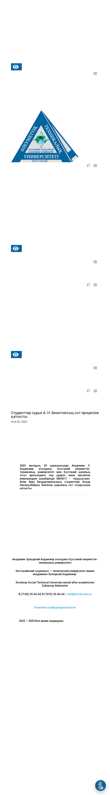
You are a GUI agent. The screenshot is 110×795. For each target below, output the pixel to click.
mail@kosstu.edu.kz (79, 594)
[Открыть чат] (100, 785)
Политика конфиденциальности (55, 607)
